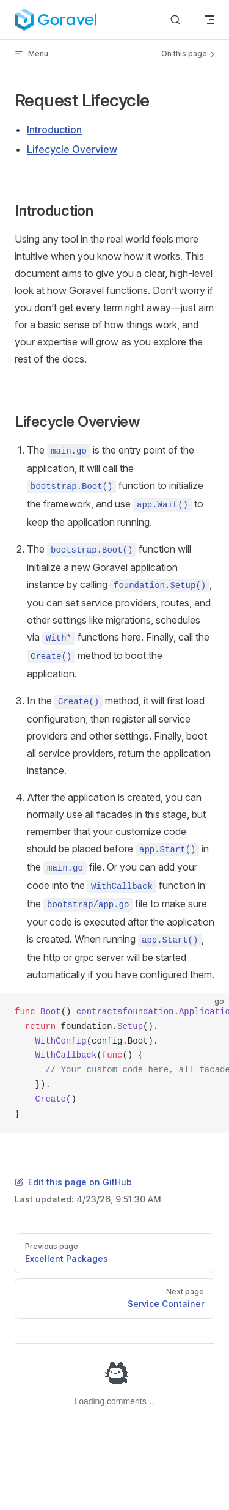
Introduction (54, 129)
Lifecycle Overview (72, 149)
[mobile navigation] (209, 19)
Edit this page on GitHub (73, 1182)
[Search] (175, 20)
